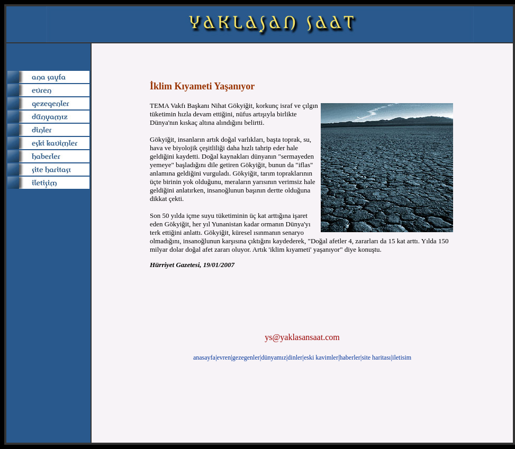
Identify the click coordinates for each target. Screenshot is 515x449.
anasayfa (204, 357)
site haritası (376, 357)
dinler (294, 357)
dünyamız (273, 357)
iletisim (401, 357)
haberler (350, 357)
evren (224, 357)
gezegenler (246, 357)
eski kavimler (321, 357)
